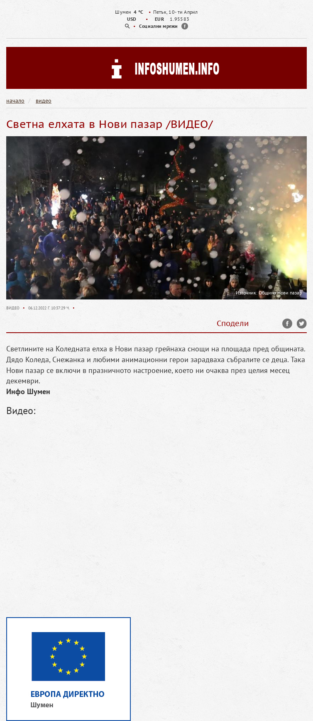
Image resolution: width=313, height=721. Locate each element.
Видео (13, 308)
